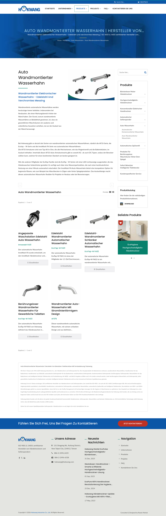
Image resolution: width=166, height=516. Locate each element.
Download (127, 204)
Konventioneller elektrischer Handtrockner (131, 109)
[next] (112, 185)
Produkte (81, 8)
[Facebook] (19, 457)
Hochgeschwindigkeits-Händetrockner (129, 101)
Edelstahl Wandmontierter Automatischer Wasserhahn (61, 238)
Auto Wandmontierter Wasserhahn (97, 40)
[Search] (126, 2)
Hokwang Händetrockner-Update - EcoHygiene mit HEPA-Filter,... (99, 495)
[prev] (20, 185)
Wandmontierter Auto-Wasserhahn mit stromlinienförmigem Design (65, 309)
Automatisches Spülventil (130, 146)
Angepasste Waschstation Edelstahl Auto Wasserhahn (32, 237)
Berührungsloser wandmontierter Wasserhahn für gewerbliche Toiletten (31, 309)
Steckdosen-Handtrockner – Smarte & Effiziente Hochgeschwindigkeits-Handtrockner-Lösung (97, 468)
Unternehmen (65, 8)
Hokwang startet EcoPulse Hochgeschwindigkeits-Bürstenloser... (96, 452)
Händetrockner (57, 406)
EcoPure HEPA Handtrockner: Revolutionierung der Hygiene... (98, 483)
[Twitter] (22, 457)
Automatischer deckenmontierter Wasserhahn (133, 131)
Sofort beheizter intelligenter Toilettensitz (129, 166)
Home (59, 40)
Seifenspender (48, 406)
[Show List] (113, 191)
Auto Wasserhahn (77, 40)
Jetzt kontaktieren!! (133, 423)
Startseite (50, 8)
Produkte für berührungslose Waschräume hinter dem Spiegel (130, 155)
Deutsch (144, 2)
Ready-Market (143, 512)
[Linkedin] (24, 457)
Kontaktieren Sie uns (122, 8)
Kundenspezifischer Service (130, 174)
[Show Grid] (110, 191)
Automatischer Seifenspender (126, 118)
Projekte (95, 8)
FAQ (106, 8)
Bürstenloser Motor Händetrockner (127, 92)
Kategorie (66, 40)
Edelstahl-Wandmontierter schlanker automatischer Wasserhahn (95, 240)
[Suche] (115, 2)
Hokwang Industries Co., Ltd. (40, 512)
